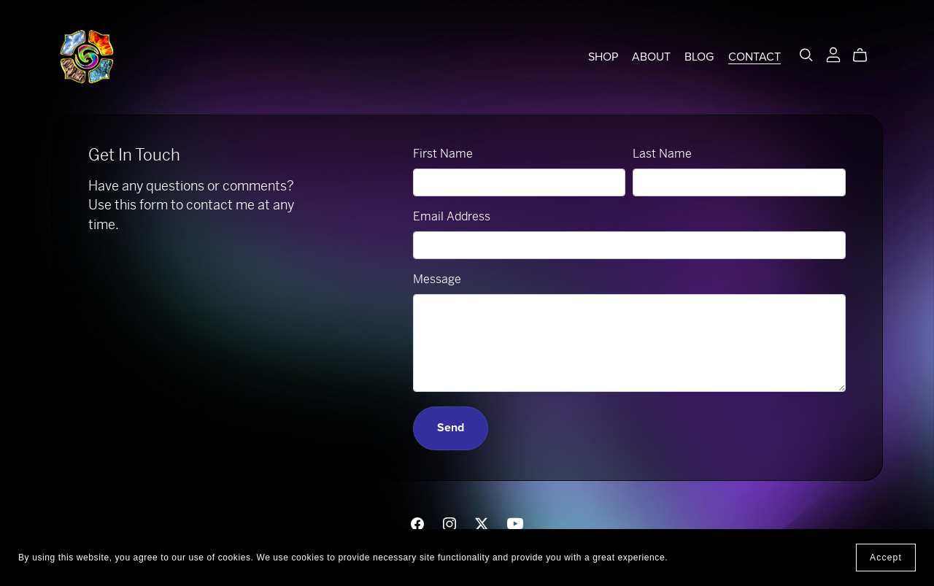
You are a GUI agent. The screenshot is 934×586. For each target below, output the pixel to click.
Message (437, 279)
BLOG (699, 57)
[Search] (806, 55)
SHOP (603, 57)
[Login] (833, 53)
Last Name (662, 153)
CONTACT (754, 57)
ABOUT (651, 57)
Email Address (451, 216)
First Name (443, 153)
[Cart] (865, 55)
